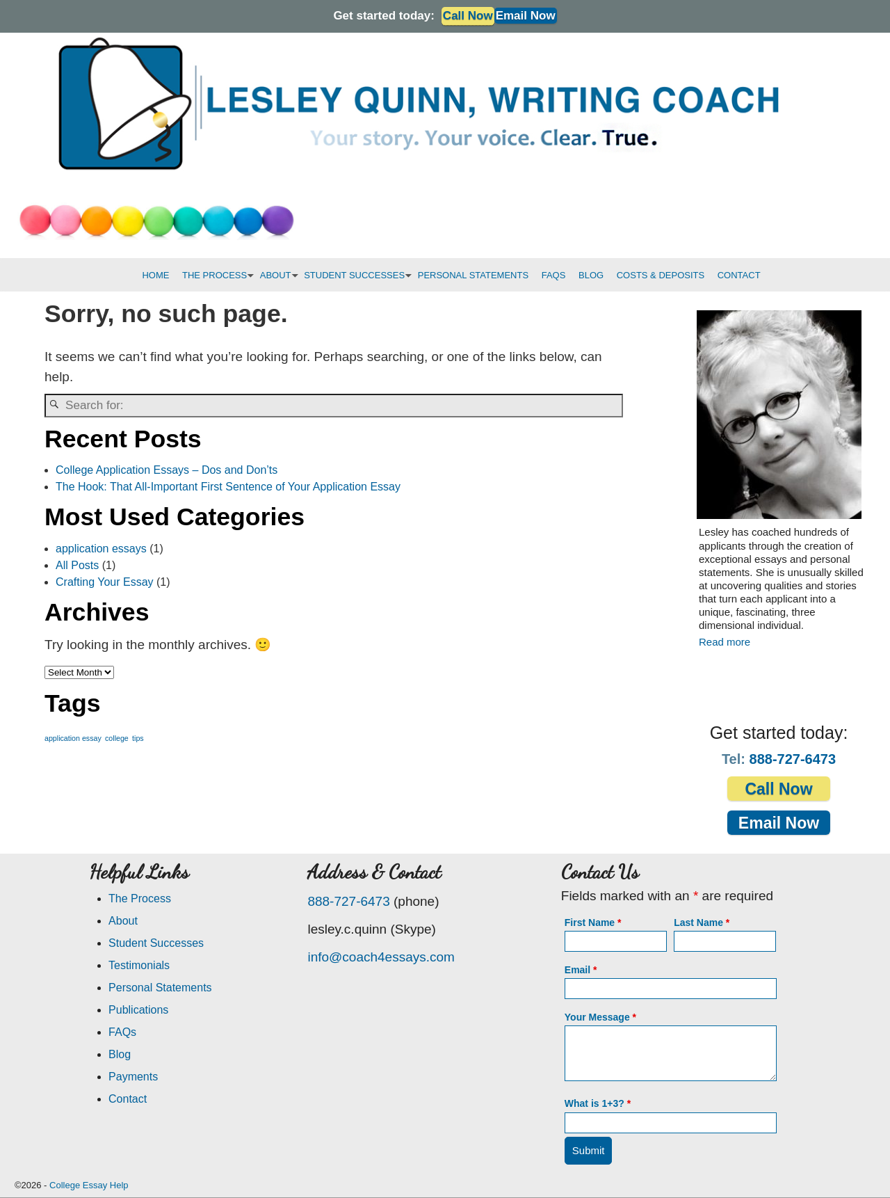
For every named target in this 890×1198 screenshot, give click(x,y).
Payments (133, 1077)
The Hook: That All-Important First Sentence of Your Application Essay (228, 487)
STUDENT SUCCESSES (357, 275)
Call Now (778, 789)
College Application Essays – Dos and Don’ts (166, 470)
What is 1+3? (598, 1103)
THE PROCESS (217, 275)
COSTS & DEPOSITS (660, 275)
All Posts (77, 565)
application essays (101, 548)
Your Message (600, 1017)
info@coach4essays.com (381, 957)
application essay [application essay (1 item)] (73, 738)
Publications (138, 1010)
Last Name (701, 922)
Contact (127, 1099)
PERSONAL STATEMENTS (473, 275)
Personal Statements (160, 987)
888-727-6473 (793, 759)
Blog (119, 1054)
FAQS (554, 275)
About (123, 921)
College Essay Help (88, 1185)
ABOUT (278, 275)
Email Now (526, 15)
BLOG (591, 275)
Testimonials (139, 965)
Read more (724, 642)
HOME (155, 275)
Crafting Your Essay (105, 582)
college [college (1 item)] (117, 738)
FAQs (122, 1032)
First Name (593, 922)
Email (581, 969)
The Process (139, 898)
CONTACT (739, 275)
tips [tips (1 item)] (138, 738)
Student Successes (156, 943)
